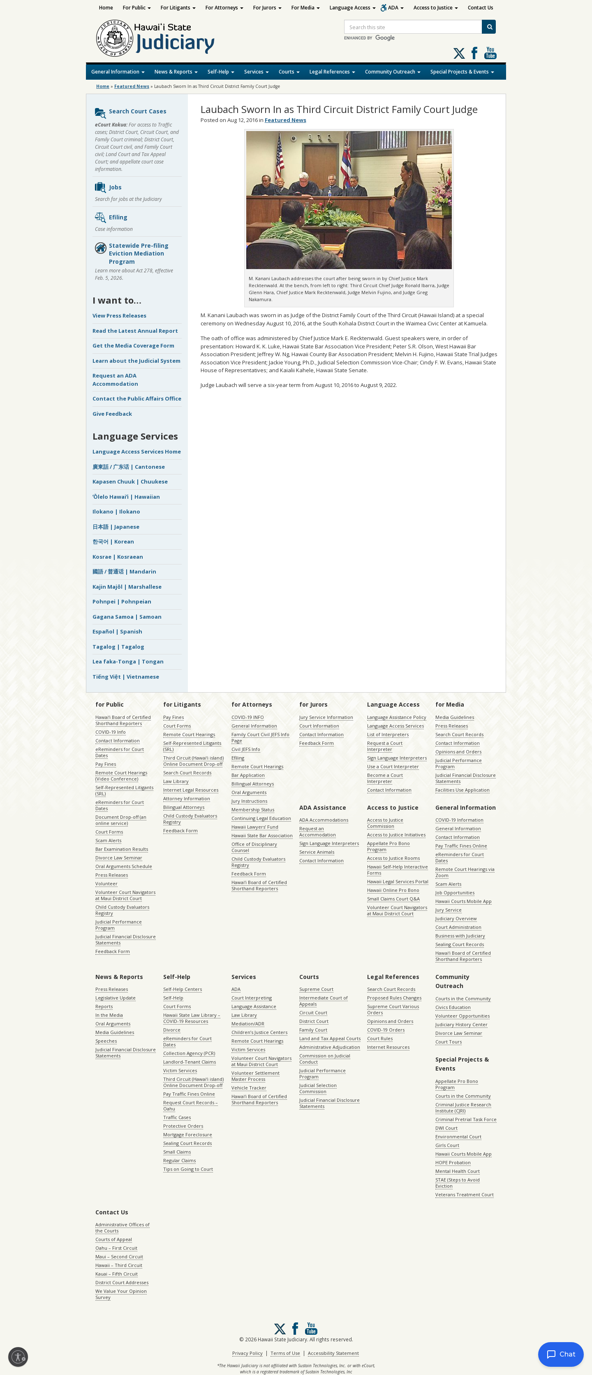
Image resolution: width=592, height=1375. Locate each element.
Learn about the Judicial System (136, 360)
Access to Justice (436, 7)
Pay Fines (105, 764)
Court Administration (458, 927)
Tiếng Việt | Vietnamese (125, 676)
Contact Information (117, 740)
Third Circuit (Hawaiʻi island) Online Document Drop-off (193, 761)
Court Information (319, 726)
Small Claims (177, 1152)
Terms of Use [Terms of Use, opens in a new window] (285, 1353)
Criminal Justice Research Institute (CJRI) (463, 1107)
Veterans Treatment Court (464, 1194)
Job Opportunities (454, 892)
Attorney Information (186, 798)
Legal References (332, 71)
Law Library (176, 781)
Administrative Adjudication (329, 1047)
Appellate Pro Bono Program (388, 846)
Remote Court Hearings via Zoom (465, 872)
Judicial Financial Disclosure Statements (125, 939)
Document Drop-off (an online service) (120, 820)
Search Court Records (187, 772)
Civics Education (453, 1007)
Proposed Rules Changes (394, 998)
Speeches (106, 1041)
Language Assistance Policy (396, 717)
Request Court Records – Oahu (190, 1105)
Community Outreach (393, 71)
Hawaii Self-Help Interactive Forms (397, 870)
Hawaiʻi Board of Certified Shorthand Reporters (123, 720)
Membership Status (252, 809)
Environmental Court (458, 1136)
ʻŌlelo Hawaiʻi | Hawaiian (126, 496)
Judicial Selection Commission (318, 1088)
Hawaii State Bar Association (262, 835)
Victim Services (180, 1070)
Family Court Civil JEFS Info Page (260, 737)
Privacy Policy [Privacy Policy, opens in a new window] (247, 1353)
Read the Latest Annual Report (135, 330)
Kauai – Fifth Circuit (116, 1274)
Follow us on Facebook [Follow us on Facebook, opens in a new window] (474, 53)
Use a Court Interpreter (393, 766)
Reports (104, 1006)
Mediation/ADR (247, 1023)
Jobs (108, 188)
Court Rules (380, 1038)
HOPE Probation (453, 1162)
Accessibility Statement (333, 1353)
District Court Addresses (121, 1282)
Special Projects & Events (462, 71)
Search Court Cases (130, 113)
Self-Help (221, 71)
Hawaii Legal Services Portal (397, 881)
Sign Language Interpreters (397, 758)
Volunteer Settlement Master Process (255, 1076)
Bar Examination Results (121, 849)
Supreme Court (316, 989)
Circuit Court (313, 1012)
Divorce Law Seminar (118, 857)
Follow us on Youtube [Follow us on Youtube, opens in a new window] (490, 53)
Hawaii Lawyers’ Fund (254, 827)
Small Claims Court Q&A (393, 899)
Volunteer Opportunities (462, 1016)
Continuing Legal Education (261, 818)
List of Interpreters (388, 734)
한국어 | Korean (113, 541)
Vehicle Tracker (248, 1088)
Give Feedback (112, 413)
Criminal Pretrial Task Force (466, 1119)
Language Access (353, 7)
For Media (305, 7)
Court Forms (109, 832)
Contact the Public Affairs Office (136, 398)
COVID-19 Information (459, 820)
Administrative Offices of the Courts (122, 1227)
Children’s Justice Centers (259, 1032)
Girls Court (447, 1145)
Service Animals (316, 852)
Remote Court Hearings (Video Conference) (121, 775)
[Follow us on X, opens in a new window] (459, 53)
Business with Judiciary (460, 936)
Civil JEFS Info (245, 749)
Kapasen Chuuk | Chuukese (130, 481)
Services (256, 71)
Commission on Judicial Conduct (324, 1059)
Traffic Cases (177, 1117)
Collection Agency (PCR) (189, 1053)
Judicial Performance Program (118, 925)
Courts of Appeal (113, 1239)
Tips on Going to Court (188, 1169)
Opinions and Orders (458, 752)
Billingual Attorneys (252, 784)
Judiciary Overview (456, 918)
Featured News (131, 86)
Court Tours (448, 1042)
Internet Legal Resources (190, 790)
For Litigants (178, 7)
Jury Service (448, 910)
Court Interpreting (251, 998)
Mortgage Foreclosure (187, 1134)
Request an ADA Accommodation (115, 379)
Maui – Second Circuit (119, 1256)
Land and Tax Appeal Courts (330, 1038)
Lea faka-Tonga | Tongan (128, 661)
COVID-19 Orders (386, 1030)
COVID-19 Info (110, 732)
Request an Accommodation (317, 831)
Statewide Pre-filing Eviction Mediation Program (131, 253)
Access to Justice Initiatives (396, 834)
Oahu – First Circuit (116, 1248)
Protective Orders (183, 1126)
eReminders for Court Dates (119, 752)
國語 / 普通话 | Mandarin (124, 571)
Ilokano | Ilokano (116, 511)
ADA (396, 7)
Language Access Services (395, 726)
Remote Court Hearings (189, 734)
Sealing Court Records (459, 944)
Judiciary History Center (461, 1024)
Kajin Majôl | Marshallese (127, 586)
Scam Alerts (108, 840)
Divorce (171, 1030)
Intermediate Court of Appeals (323, 1001)
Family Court (313, 1030)
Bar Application (248, 775)
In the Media (109, 1015)
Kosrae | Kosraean (117, 556)
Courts (289, 71)
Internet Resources (388, 1047)
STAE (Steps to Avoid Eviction (457, 1183)
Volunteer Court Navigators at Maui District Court (125, 895)
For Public (137, 7)
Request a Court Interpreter (384, 746)
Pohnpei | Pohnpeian (121, 601)
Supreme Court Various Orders (393, 1009)
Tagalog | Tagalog (118, 646)
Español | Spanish (117, 631)
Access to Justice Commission (385, 823)
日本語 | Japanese (115, 526)
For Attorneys (224, 7)
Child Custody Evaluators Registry (122, 910)
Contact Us (480, 7)
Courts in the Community (463, 998)
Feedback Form (112, 951)
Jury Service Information (326, 717)
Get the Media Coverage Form (133, 345)
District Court (313, 1021)
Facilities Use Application (462, 790)
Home (106, 7)
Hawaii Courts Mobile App (463, 901)
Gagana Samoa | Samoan (127, 616)
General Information (118, 71)
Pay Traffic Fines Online (461, 846)
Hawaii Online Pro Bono (393, 890)
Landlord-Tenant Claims (189, 1062)
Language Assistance (253, 1006)
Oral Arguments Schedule (123, 866)
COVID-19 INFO (247, 717)
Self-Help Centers (182, 989)
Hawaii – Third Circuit (118, 1265)
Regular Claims (179, 1160)
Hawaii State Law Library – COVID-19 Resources (191, 1018)
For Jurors (267, 7)
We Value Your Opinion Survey (121, 1294)
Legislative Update (115, 998)
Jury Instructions (249, 801)
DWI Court (446, 1128)
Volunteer (106, 883)
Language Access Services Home (136, 451)
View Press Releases (119, 315)
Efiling (110, 218)
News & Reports (176, 71)
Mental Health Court (457, 1171)
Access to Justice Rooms (393, 858)
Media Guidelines (454, 717)
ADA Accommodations (323, 820)
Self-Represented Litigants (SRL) (124, 790)
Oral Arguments (248, 792)
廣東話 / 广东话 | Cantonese (128, 466)
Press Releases (111, 875)
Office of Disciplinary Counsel (254, 847)
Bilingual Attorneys (183, 807)
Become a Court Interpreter (385, 778)
